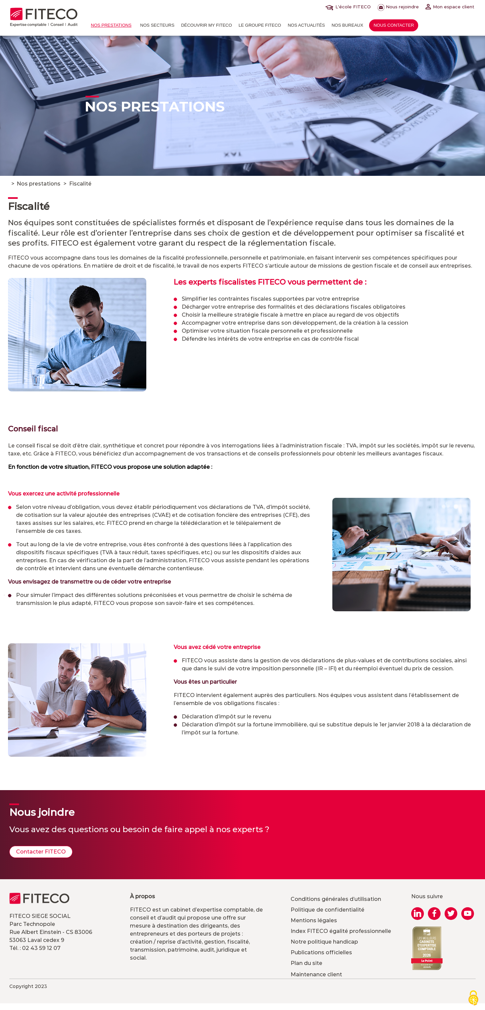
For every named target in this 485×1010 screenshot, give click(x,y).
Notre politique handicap (324, 942)
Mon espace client (450, 6)
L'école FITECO (349, 6)
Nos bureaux (347, 25)
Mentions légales (314, 920)
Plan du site (306, 963)
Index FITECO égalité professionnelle (341, 931)
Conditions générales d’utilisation (336, 899)
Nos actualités (306, 25)
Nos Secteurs (157, 25)
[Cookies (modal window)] (473, 998)
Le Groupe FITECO (259, 25)
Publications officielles (321, 952)
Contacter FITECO (41, 852)
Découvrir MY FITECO (206, 25)
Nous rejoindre (398, 6)
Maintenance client (316, 974)
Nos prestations (111, 25)
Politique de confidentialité (327, 910)
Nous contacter (393, 25)
